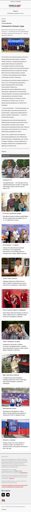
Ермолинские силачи (9, 408)
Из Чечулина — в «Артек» (11, 245)
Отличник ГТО (7, 180)
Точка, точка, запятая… (10, 278)
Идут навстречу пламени (11, 375)
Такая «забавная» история (11, 341)
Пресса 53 (11, 478)
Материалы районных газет (15, 13)
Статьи (4, 19)
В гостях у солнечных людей (12, 213)
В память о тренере (9, 440)
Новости (15, 11)
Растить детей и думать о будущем (14, 310)
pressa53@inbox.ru (23, 472)
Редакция (4, 509)
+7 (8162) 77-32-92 (18, 471)
